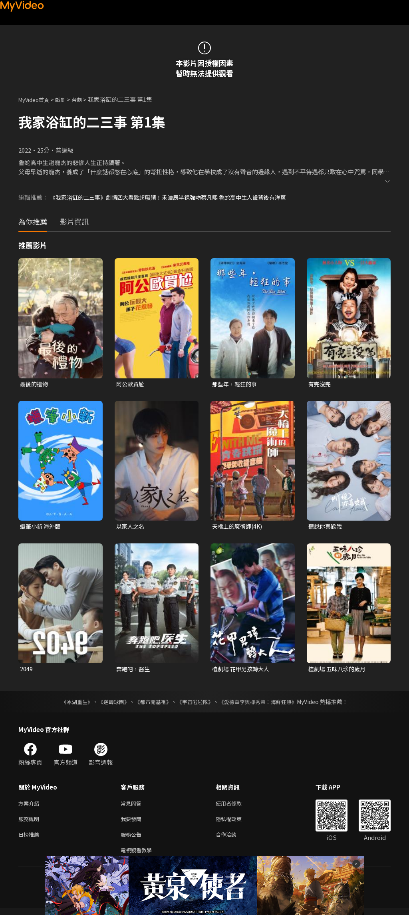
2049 (26, 670)
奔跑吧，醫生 (134, 670)
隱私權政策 (235, 823)
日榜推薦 (30, 839)
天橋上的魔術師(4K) (239, 527)
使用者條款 (235, 806)
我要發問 (133, 823)
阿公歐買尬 (131, 384)
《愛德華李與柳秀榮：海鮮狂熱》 (263, 704)
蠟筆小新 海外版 (41, 527)
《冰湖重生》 (70, 704)
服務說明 (30, 823)
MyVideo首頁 (36, 99)
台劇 (85, 99)
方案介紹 (30, 806)
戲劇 (67, 99)
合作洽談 (232, 839)
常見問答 (133, 806)
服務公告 (133, 839)
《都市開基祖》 (151, 704)
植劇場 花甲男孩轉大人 (242, 670)
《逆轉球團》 (109, 704)
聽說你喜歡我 (326, 527)
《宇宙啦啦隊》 (195, 704)
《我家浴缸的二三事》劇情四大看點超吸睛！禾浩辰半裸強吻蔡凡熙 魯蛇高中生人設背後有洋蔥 (176, 197)
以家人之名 (131, 527)
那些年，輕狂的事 (236, 384)
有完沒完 (320, 384)
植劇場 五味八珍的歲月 (338, 670)
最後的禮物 (35, 384)
